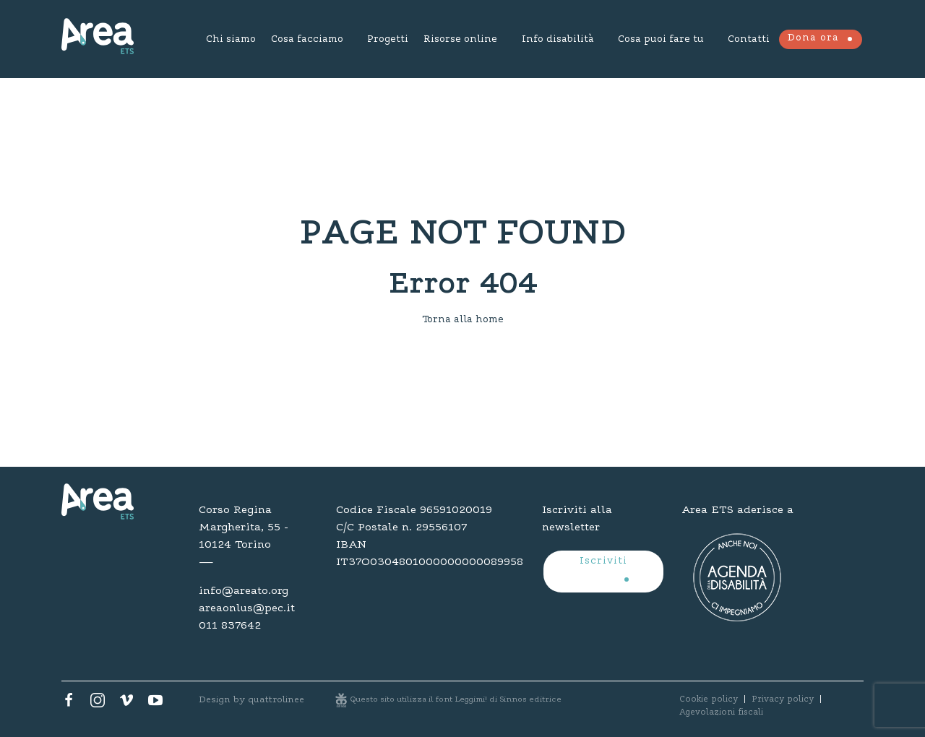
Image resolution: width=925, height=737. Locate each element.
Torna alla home (463, 320)
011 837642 (230, 625)
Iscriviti (603, 561)
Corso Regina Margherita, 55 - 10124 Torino (243, 527)
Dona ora (813, 38)
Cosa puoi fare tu (661, 40)
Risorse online (460, 40)
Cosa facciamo (307, 40)
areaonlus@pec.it (247, 608)
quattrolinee (276, 699)
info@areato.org (243, 591)
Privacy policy (783, 699)
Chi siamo (231, 40)
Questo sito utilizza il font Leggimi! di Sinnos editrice (456, 699)
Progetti (387, 40)
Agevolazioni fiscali (721, 712)
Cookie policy (708, 699)
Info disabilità (557, 40)
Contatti (749, 40)
